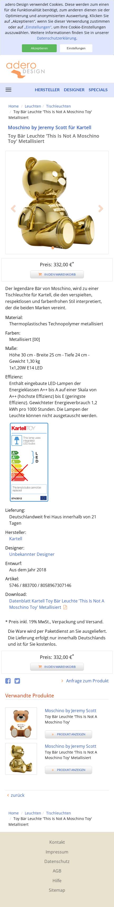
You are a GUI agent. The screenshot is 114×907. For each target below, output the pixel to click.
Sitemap (57, 890)
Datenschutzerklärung (56, 38)
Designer (74, 89)
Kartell (15, 539)
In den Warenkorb (57, 274)
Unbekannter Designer (32, 554)
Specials (98, 89)
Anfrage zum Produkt (87, 681)
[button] (13, 228)
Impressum (57, 852)
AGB (57, 871)
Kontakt (57, 842)
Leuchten (33, 106)
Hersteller (47, 89)
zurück (17, 795)
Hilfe (57, 881)
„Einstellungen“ (37, 27)
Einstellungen (76, 48)
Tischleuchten (58, 106)
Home (13, 106)
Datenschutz (57, 861)
